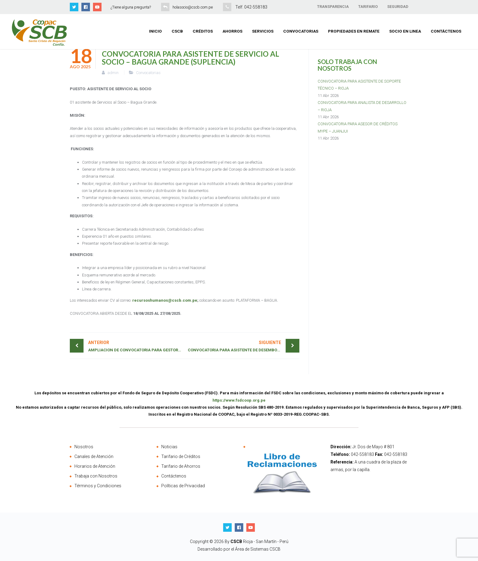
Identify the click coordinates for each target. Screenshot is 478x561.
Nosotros (83, 446)
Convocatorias (300, 31)
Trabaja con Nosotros (95, 476)
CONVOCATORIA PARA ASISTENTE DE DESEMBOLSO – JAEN (243, 345)
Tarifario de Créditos (180, 456)
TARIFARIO (368, 6)
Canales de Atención (93, 456)
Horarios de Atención (94, 466)
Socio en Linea (405, 31)
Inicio (155, 31)
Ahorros (232, 31)
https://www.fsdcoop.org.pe (239, 400)
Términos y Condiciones (97, 485)
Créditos (203, 31)
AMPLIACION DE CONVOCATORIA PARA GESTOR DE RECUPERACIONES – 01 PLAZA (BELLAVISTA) (136, 345)
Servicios (262, 31)
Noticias (169, 446)
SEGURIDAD (397, 6)
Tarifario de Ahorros (180, 466)
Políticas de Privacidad (183, 485)
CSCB (177, 31)
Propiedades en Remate (354, 31)
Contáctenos (446, 31)
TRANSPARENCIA (333, 6)
